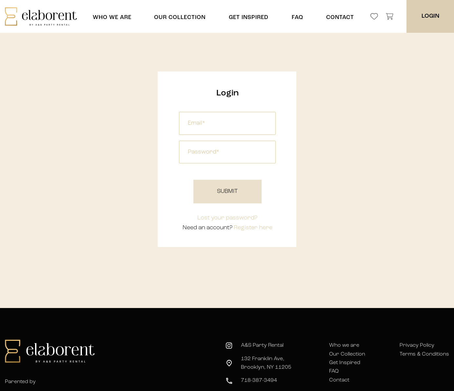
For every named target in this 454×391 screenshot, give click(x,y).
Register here (253, 228)
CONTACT (340, 17)
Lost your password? (227, 218)
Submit (227, 191)
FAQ (297, 17)
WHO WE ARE (112, 17)
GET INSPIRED (248, 17)
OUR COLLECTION (180, 17)
